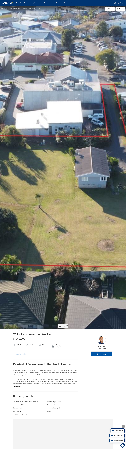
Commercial (47, 3)
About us (73, 3)
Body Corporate (57, 3)
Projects (66, 3)
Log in (122, 3)
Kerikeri (25, 8)
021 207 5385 (101, 348)
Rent (25, 3)
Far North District (15, 8)
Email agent (101, 354)
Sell (21, 3)
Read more (17, 387)
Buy (17, 3)
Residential (4, 8)
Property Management (35, 3)
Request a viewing (20, 354)
